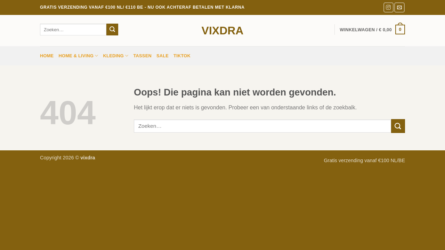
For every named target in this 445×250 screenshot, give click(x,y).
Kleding (116, 55)
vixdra (223, 30)
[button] (372, 29)
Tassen (142, 55)
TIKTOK (182, 55)
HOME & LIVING (78, 55)
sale (162, 55)
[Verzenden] (112, 29)
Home (47, 55)
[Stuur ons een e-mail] (399, 7)
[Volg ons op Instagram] (388, 7)
